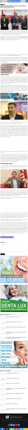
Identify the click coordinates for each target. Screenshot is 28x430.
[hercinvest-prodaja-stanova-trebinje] (14, 100)
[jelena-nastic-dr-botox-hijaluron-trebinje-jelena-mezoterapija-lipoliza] (14, 73)
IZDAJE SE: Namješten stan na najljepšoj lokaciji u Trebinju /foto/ (15, 393)
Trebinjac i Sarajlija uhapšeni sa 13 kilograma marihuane (14, 398)
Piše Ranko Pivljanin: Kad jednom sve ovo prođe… (13, 316)
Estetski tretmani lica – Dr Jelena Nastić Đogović (13, 383)
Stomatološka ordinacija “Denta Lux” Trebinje (12, 378)
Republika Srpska (2, 4)
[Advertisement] (14, 47)
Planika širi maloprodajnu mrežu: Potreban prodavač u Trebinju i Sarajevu (16, 408)
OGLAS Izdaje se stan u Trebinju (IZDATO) (12, 403)
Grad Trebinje (4, 8)
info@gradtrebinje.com (15, 422)
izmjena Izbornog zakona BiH (12, 59)
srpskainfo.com (2, 234)
